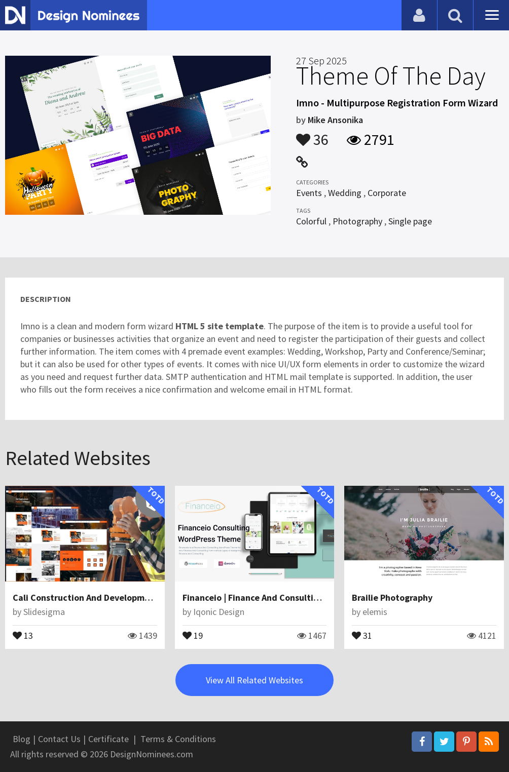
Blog (21, 739)
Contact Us (59, 739)
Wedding (344, 193)
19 (193, 635)
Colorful (311, 221)
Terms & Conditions (178, 739)
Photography (357, 221)
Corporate (387, 193)
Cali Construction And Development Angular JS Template (129, 597)
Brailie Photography (392, 597)
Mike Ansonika (335, 120)
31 (362, 635)
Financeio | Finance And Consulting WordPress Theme (291, 597)
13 (23, 635)
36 (312, 135)
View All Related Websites (254, 680)
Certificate (108, 739)
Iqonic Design (218, 611)
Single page (410, 221)
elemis (374, 611)
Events (309, 193)
